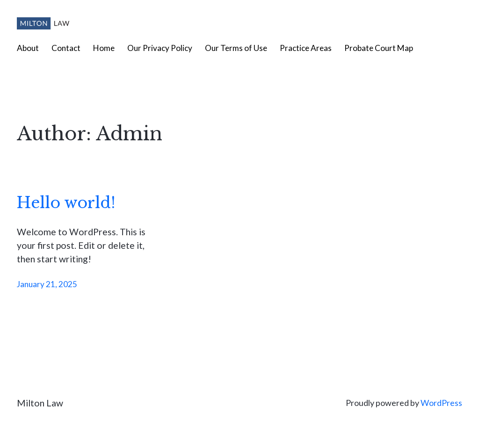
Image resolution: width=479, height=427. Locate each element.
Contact (65, 48)
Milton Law (40, 403)
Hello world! (66, 203)
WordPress (441, 403)
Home (104, 48)
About (28, 48)
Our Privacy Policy (159, 48)
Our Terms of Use (236, 48)
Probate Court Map (378, 48)
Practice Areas (306, 48)
